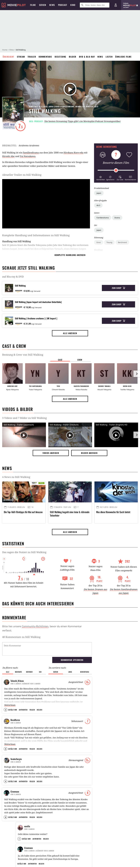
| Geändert (25, 683)
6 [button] (5, 749)
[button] (100, 177)
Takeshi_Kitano (17, 680)
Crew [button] (79, 359)
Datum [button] (55, 672)
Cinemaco (15, 791)
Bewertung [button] (84, 672)
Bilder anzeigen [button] (89, 452)
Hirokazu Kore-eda (73, 152)
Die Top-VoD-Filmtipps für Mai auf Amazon (23, 512)
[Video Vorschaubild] (24, 435)
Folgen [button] (32, 710)
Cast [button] (60, 359)
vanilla (27, 826)
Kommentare (45, 56)
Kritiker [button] (29, 672)
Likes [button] (70, 672)
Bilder (72, 56)
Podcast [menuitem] (62, 5)
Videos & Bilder (17, 409)
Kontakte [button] (18, 672)
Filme (11, 50)
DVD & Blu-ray (87, 56)
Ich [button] (40, 672)
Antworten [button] (23, 710)
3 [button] (5, 710)
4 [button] (5, 781)
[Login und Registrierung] (115, 5)
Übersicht (8, 56)
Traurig (109, 242)
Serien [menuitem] (42, 5)
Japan (99, 193)
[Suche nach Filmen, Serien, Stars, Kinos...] (95, 5)
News (100, 56)
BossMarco (15, 720)
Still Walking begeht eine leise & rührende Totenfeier (69, 513)
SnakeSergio (16, 759)
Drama (117, 217)
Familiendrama (103, 217)
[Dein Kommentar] (47, 649)
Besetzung (60, 56)
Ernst (99, 242)
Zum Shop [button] (118, 287)
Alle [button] (7, 672)
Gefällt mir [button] (12, 710)
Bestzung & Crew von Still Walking (22, 354)
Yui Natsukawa (27, 156)
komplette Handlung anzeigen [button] (70, 254)
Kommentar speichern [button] (72, 659)
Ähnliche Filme (123, 56)
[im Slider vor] (136, 373)
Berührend (122, 242)
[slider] (116, 170)
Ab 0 (98, 205)
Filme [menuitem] (33, 5)
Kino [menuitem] (72, 5)
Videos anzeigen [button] (51, 452)
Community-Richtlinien (35, 626)
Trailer (32, 56)
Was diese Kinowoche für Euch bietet (113, 512)
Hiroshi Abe (8, 156)
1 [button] (19, 839)
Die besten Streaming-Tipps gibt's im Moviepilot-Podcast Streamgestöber (82, 121)
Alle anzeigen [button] (70, 333)
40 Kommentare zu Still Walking (21, 637)
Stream (21, 56)
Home (4, 50)
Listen (109, 56)
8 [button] (5, 817)
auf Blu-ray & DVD (13, 276)
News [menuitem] (52, 5)
